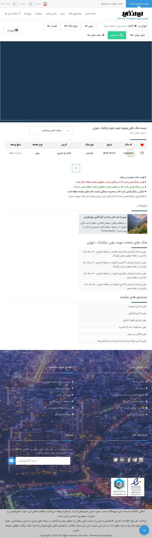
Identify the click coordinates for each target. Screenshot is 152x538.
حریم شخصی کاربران (133, 401)
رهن (89, 26)
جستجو (117, 35)
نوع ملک (70, 26)
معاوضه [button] (38, 14)
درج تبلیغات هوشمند (59, 408)
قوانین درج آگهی (135, 414)
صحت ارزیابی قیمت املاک (130, 408)
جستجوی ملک (62, 388)
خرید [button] (62, 14)
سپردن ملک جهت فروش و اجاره (53, 382)
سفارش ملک (63, 395)
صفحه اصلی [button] (90, 14)
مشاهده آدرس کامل (59, 401)
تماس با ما (138, 382)
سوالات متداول (62, 414)
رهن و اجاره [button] (51, 14)
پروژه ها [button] (27, 14)
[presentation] (112, 4)
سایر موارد (137, 35)
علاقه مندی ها (12, 14)
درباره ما (140, 388)
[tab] (139, 4)
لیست (12, 30)
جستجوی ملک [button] (74, 14)
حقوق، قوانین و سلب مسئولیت (128, 395)
